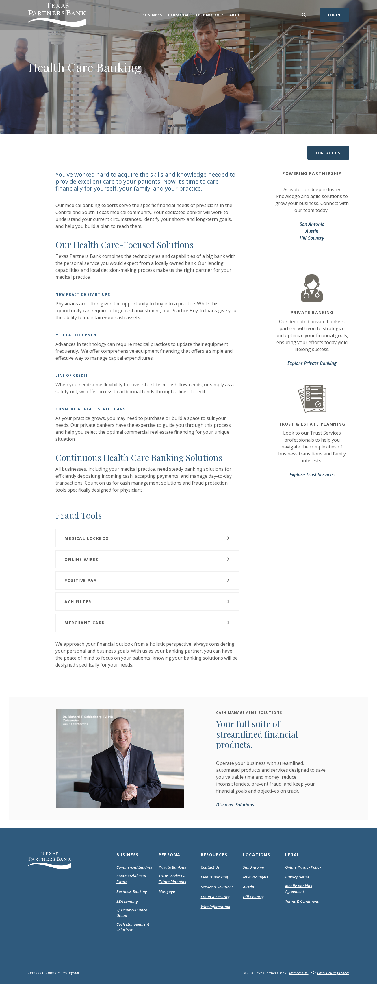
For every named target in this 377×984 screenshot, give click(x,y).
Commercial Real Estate (131, 878)
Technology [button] (209, 14)
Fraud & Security (215, 896)
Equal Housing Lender (333, 973)
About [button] (236, 14)
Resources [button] (214, 854)
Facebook (35, 973)
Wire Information (215, 906)
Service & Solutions (217, 886)
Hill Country (312, 238)
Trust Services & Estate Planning (172, 878)
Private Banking (172, 867)
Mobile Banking (214, 877)
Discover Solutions (235, 805)
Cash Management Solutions (132, 927)
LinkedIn (53, 973)
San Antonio (312, 224)
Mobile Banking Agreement (302, 888)
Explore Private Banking (311, 363)
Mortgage (167, 892)
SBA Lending (127, 901)
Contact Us (210, 867)
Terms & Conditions (302, 901)
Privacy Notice (297, 877)
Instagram (71, 973)
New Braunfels (255, 877)
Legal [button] (292, 854)
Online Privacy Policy (303, 867)
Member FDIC (299, 973)
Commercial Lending (134, 867)
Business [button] (152, 14)
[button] (328, 152)
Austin (311, 231)
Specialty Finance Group (131, 912)
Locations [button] (256, 854)
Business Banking (131, 891)
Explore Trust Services (312, 474)
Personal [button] (179, 14)
